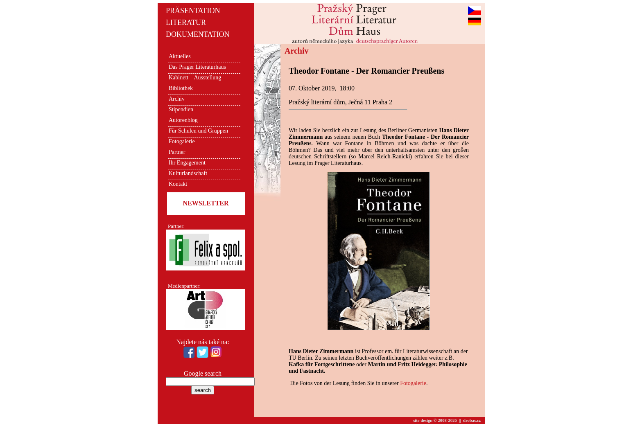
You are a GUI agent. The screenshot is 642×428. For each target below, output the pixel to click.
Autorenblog (183, 120)
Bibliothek (181, 88)
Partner (177, 152)
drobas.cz (472, 420)
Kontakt (178, 184)
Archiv (177, 99)
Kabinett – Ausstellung (195, 77)
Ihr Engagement (187, 163)
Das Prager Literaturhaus (197, 67)
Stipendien (181, 109)
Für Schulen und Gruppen (198, 131)
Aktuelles (180, 56)
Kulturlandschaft (188, 173)
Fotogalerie (182, 141)
